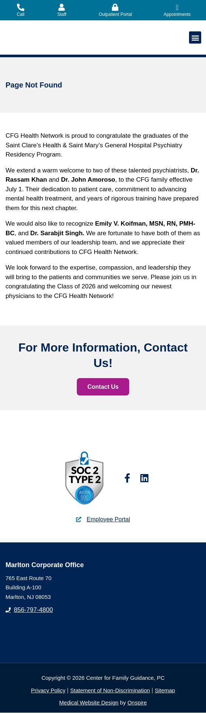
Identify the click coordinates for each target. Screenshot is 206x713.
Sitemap (165, 691)
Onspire (137, 703)
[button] (195, 37)
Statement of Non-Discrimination (110, 691)
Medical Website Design (89, 703)
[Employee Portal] (78, 519)
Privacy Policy (48, 691)
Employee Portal (108, 520)
